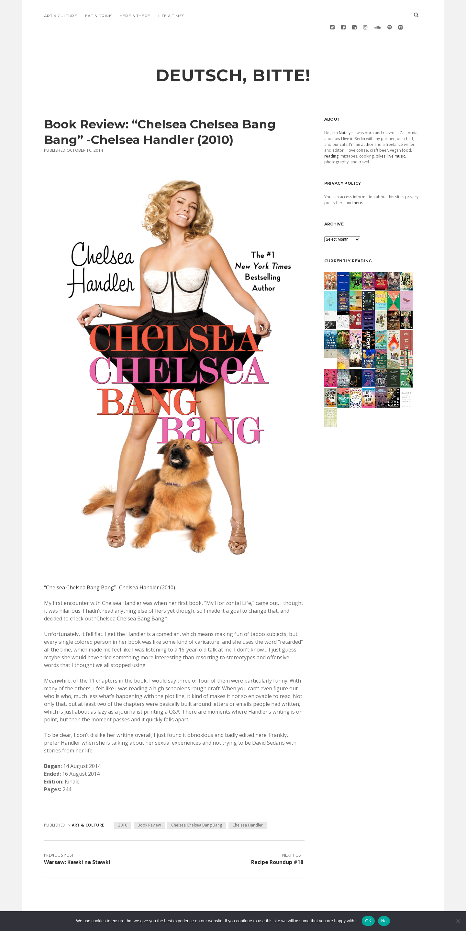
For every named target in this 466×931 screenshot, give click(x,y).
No (384, 920)
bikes (380, 135)
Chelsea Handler (247, 804)
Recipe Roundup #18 (277, 841)
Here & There (135, 15)
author (367, 123)
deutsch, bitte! (233, 55)
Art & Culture (60, 15)
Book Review (149, 804)
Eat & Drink (98, 15)
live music (396, 135)
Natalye (346, 112)
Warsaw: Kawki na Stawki (77, 841)
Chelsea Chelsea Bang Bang (196, 804)
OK (368, 920)
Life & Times (171, 15)
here (340, 182)
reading (331, 135)
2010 (122, 804)
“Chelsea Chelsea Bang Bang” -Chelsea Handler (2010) (109, 566)
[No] (458, 921)
